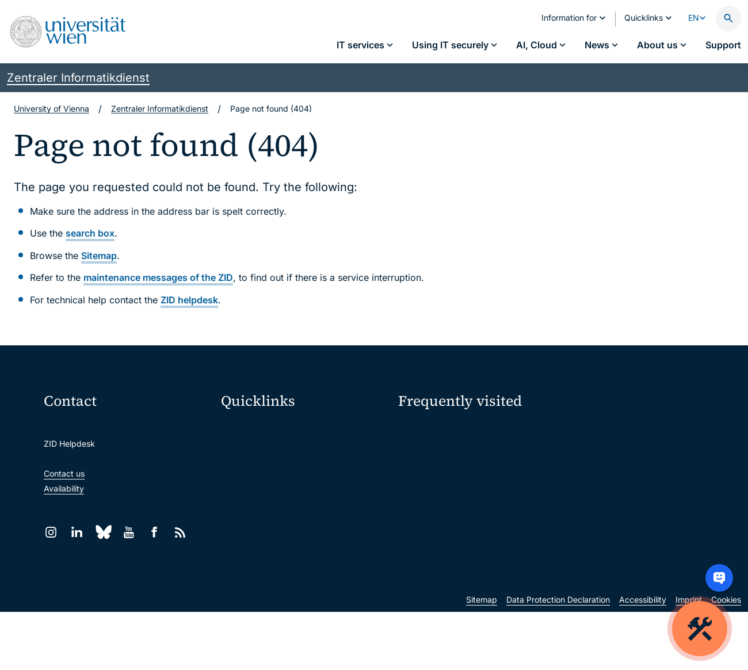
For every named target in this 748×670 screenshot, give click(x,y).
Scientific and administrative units (291, 573)
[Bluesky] (103, 532)
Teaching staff (596, 492)
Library (241, 549)
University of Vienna (51, 108)
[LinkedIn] (77, 532)
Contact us (64, 473)
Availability (64, 488)
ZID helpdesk (189, 300)
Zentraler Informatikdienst (78, 78)
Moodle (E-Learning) (267, 428)
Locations (416, 472)
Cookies (726, 658)
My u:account (595, 431)
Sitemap (99, 255)
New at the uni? (444, 549)
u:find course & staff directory (284, 501)
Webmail (244, 453)
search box (90, 233)
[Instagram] (51, 532)
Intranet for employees (271, 525)
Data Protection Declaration (558, 658)
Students (415, 492)
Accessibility (642, 658)
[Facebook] (154, 532)
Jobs (579, 452)
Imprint (689, 658)
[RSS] (180, 532)
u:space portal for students (279, 477)
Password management (442, 452)
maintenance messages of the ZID (158, 277)
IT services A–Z (427, 431)
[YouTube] (128, 532)
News (580, 472)
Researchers (421, 512)
